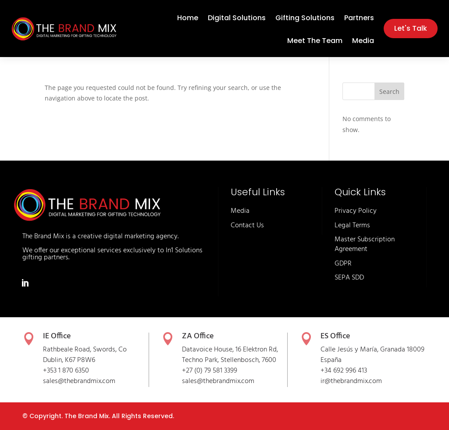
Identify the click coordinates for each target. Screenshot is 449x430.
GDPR (343, 263)
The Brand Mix (86, 416)
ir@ (326, 381)
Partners (359, 19)
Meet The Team (314, 42)
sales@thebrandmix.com (79, 381)
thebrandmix (221, 381)
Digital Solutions (237, 19)
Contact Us (247, 225)
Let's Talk (410, 28)
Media (363, 42)
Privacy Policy (356, 211)
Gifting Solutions (305, 19)
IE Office (57, 336)
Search (389, 91)
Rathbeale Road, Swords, (80, 349)
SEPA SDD (349, 277)
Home (187, 19)
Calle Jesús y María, (350, 349)
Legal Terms (352, 225)
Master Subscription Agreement (365, 244)
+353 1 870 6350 (66, 370)
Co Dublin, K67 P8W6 (85, 355)
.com (247, 381)
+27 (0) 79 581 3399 (209, 370)
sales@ (192, 381)
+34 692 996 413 (344, 370)
